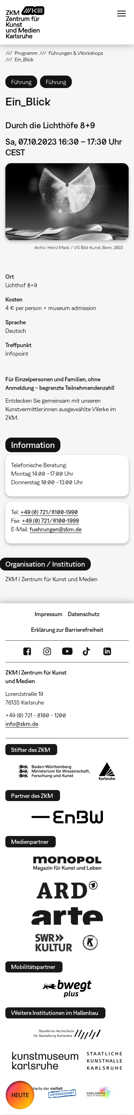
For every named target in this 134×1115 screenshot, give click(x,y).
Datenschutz (83, 614)
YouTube (67, 651)
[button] (67, 201)
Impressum (49, 614)
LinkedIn (107, 651)
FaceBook (27, 651)
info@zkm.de (21, 724)
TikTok (87, 651)
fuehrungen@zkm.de (55, 529)
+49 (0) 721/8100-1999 (50, 520)
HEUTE (20, 1095)
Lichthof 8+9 (21, 285)
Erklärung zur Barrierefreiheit (67, 629)
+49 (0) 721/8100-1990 (49, 512)
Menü (121, 13)
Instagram (47, 651)
